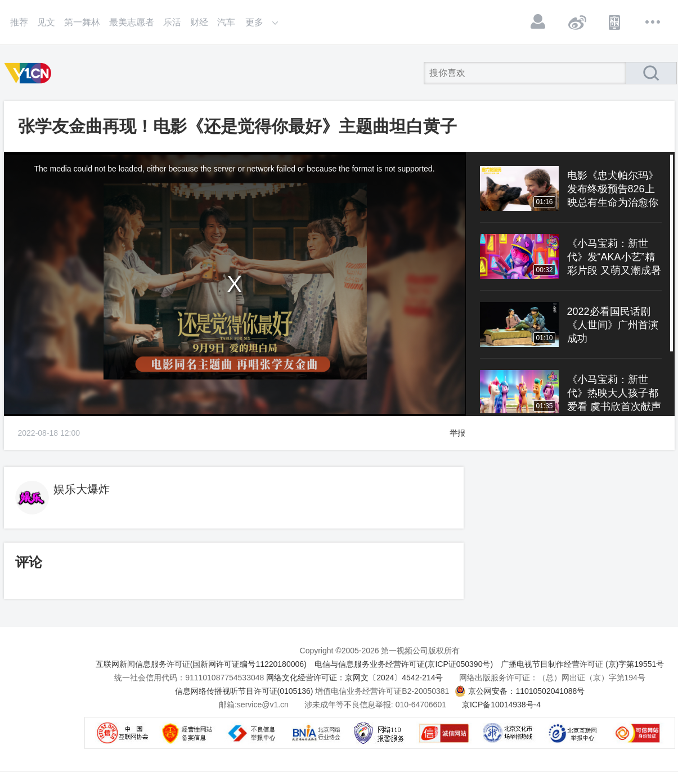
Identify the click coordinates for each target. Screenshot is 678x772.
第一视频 (30, 73)
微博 (577, 22)
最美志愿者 (131, 22)
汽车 (226, 22)
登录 (538, 22)
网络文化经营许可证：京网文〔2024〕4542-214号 (354, 677)
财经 (199, 22)
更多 (653, 22)
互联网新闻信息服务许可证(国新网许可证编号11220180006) (201, 664)
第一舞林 (82, 22)
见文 (46, 22)
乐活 (172, 22)
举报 (457, 432)
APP (615, 22)
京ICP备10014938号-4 (501, 704)
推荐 (19, 22)
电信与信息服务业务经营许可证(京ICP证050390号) (404, 664)
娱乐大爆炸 (81, 489)
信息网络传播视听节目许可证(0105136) (244, 691)
